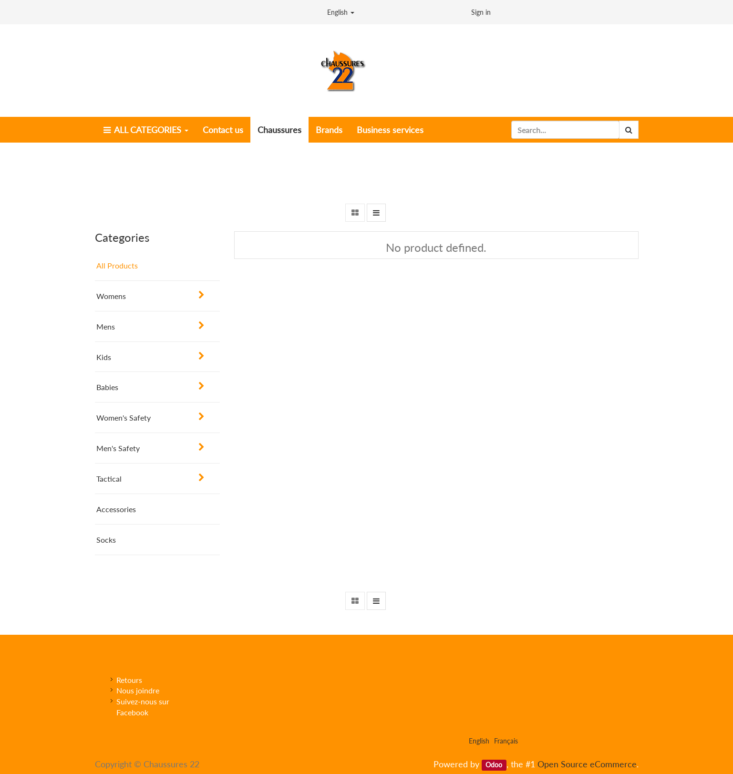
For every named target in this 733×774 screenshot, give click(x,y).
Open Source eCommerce (587, 764)
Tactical (109, 478)
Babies (107, 387)
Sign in (481, 12)
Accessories (116, 509)
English (340, 12)
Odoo (493, 765)
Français (506, 741)
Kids (103, 356)
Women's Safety (123, 417)
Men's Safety (118, 448)
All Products (117, 265)
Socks (106, 539)
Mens (105, 326)
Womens (111, 295)
